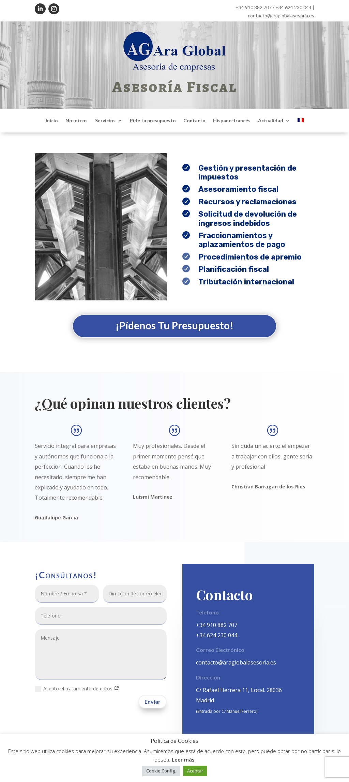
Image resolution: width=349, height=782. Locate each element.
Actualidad (270, 120)
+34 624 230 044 (293, 7)
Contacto (194, 120)
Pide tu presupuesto (153, 120)
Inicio (52, 120)
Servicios (105, 120)
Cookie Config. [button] (161, 771)
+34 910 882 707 (254, 7)
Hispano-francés (232, 120)
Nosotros (76, 120)
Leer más (183, 759)
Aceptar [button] (195, 771)
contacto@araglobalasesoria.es (281, 15)
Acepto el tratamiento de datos (77, 688)
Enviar (153, 701)
